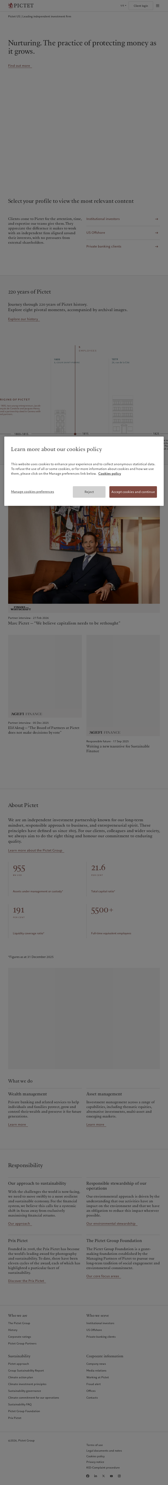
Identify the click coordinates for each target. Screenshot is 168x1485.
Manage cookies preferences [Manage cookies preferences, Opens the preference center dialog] (32, 491)
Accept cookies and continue (133, 492)
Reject (89, 492)
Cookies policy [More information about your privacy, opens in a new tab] (109, 473)
